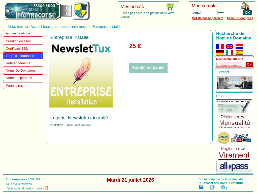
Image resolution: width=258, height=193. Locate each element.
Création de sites (18, 41)
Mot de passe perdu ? (207, 18)
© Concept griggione (213, 182)
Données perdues (19, 78)
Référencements (18, 63)
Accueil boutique (44, 27)
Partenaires (14, 86)
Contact (223, 72)
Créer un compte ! (240, 18)
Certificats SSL (17, 48)
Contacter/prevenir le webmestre (221, 179)
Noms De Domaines (21, 70)
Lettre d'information (74, 27)
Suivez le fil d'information (27, 188)
